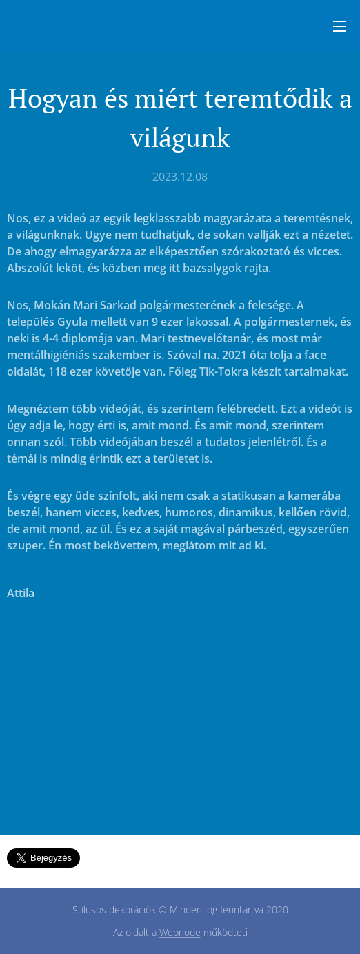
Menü (339, 26)
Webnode (180, 932)
